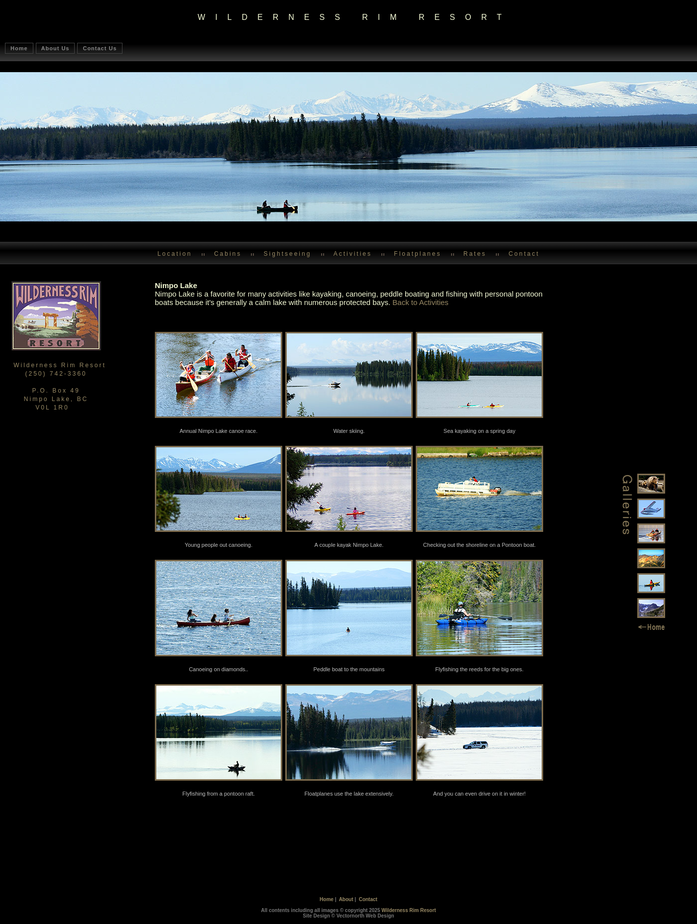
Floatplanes (417, 253)
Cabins (227, 253)
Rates (475, 253)
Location (174, 253)
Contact (523, 253)
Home (19, 48)
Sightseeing (288, 253)
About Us (55, 48)
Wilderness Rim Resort (408, 910)
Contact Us (99, 48)
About (346, 899)
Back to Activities (420, 302)
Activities (353, 253)
